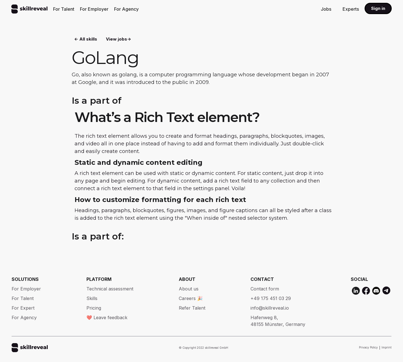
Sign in (378, 8)
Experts (351, 9)
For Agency (126, 9)
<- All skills (85, 39)
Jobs (326, 9)
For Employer (94, 9)
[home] (29, 9)
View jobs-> (118, 39)
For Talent (63, 9)
